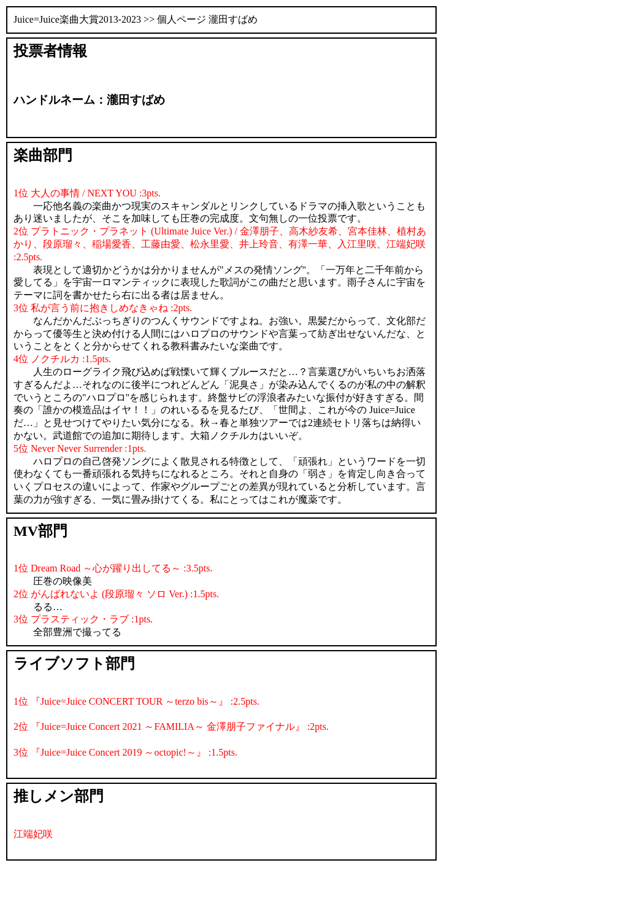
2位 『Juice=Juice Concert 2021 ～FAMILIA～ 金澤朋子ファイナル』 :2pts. (171, 726)
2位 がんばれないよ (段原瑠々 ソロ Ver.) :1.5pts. (116, 594)
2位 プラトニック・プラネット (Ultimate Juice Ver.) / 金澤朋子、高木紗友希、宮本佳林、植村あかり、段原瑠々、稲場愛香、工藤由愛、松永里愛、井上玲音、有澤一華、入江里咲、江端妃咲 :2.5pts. (219, 244)
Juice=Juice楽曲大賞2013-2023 (77, 19)
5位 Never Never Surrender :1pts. (79, 448)
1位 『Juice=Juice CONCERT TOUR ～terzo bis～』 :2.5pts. (136, 701)
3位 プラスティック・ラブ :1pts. (83, 619)
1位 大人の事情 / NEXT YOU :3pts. (87, 193)
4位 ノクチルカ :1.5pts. (62, 359)
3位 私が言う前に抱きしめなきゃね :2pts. (102, 308)
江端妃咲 (33, 834)
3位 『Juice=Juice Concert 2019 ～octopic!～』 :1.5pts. (125, 752)
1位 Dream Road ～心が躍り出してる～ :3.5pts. (112, 568)
